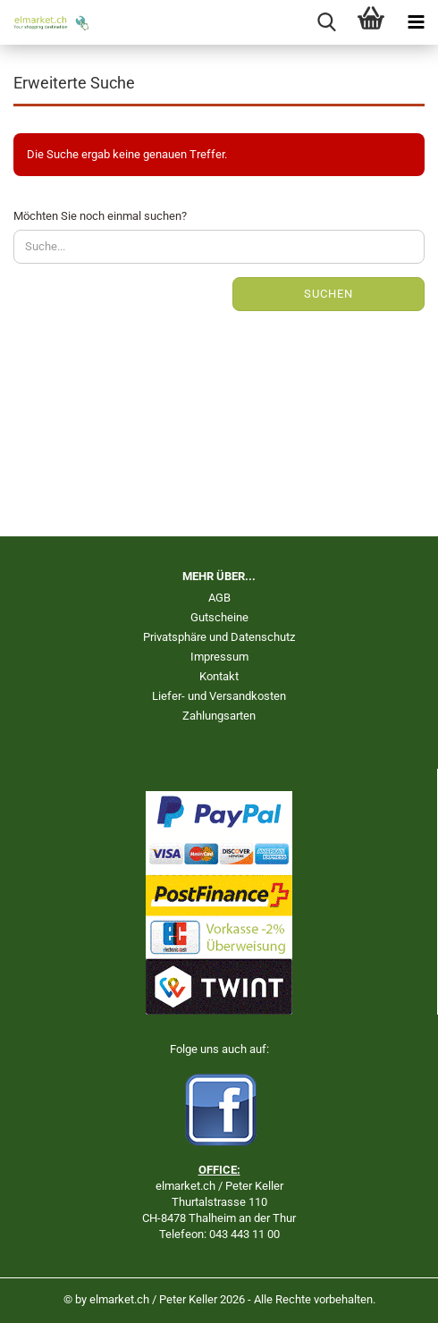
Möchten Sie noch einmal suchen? (100, 216)
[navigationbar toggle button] (415, 22)
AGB (219, 597)
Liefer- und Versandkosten (219, 696)
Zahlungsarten (219, 715)
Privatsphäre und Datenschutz (219, 637)
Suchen (328, 293)
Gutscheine (219, 617)
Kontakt (219, 676)
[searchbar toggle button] (326, 22)
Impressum (219, 656)
